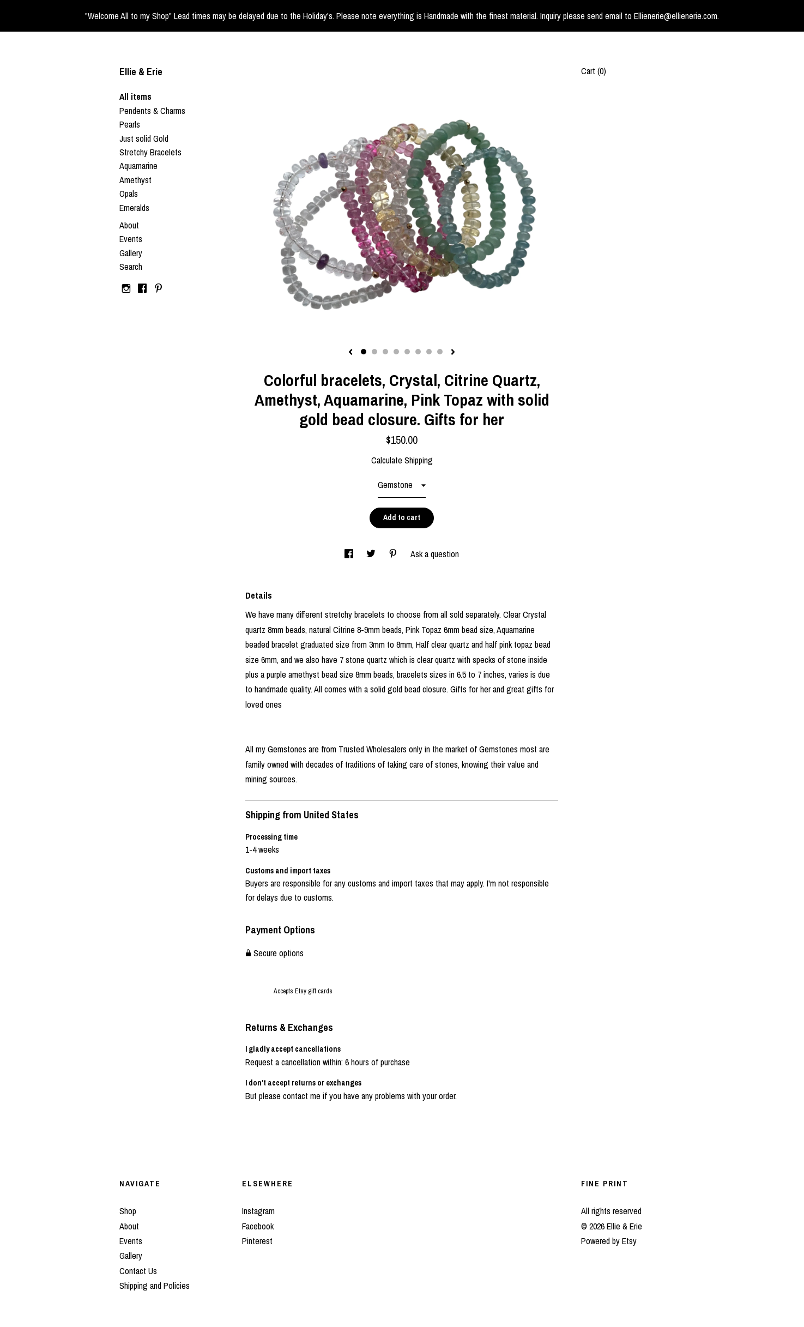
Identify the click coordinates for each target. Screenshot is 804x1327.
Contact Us (138, 1271)
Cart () (593, 71)
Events (130, 239)
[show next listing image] (453, 353)
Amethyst (135, 180)
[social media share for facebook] (349, 554)
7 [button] (429, 351)
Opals (128, 194)
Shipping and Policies (154, 1286)
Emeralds (134, 208)
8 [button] (440, 351)
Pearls (129, 124)
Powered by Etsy (609, 1241)
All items (135, 96)
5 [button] (407, 351)
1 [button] (363, 351)
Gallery (130, 253)
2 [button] (374, 351)
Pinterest (257, 1241)
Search (130, 267)
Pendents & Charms (152, 111)
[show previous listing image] (350, 353)
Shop (127, 1211)
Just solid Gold (143, 138)
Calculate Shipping (402, 460)
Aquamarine (138, 166)
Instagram (258, 1211)
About (129, 225)
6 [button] (418, 351)
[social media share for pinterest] (394, 554)
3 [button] (385, 351)
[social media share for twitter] (372, 554)
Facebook (258, 1226)
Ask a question (434, 554)
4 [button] (396, 351)
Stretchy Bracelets (150, 152)
